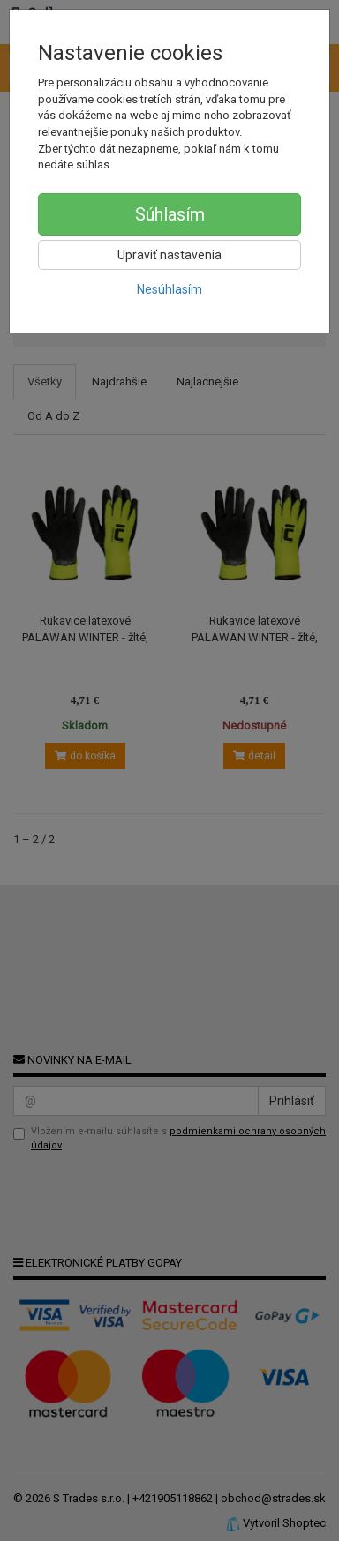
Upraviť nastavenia (169, 255)
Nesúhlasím (169, 289)
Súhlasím (170, 214)
